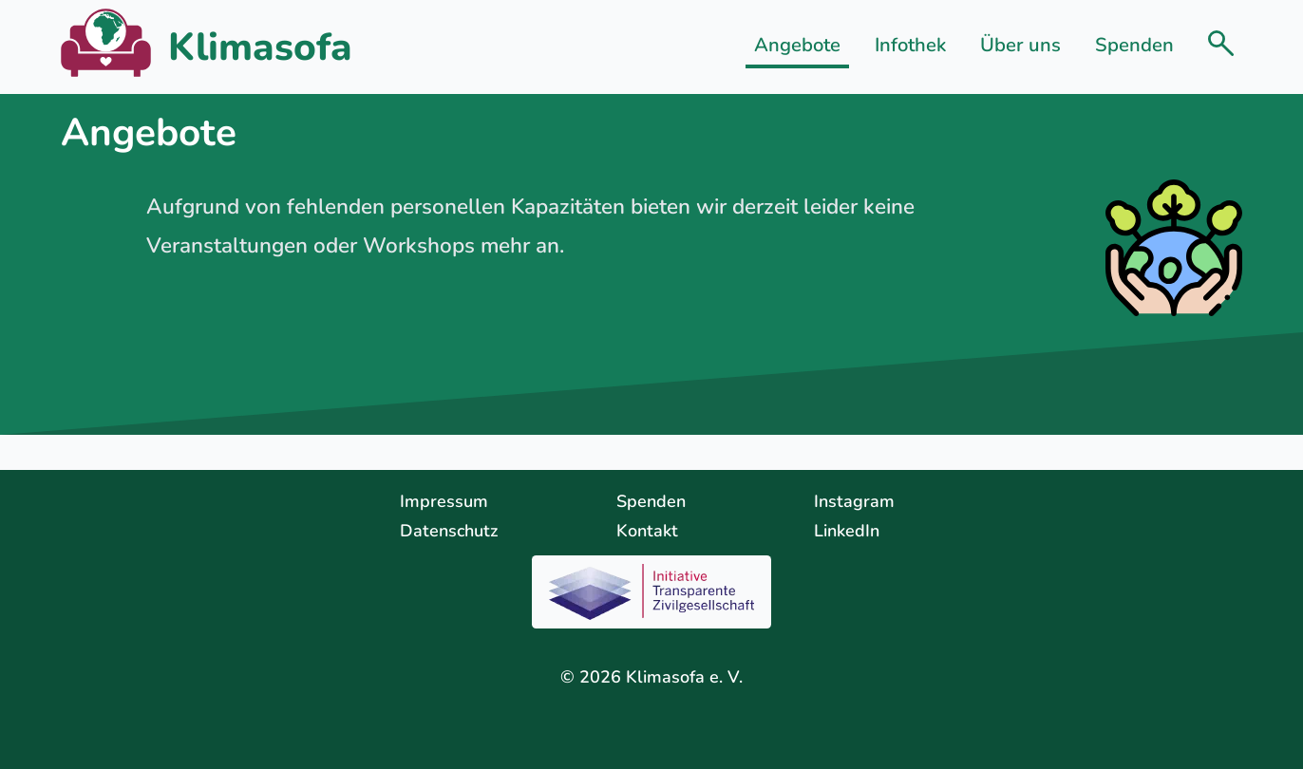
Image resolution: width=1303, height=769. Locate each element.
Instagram (854, 501)
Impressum (444, 501)
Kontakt (647, 530)
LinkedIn (846, 530)
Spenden (1134, 45)
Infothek (910, 45)
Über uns (1020, 45)
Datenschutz (449, 530)
